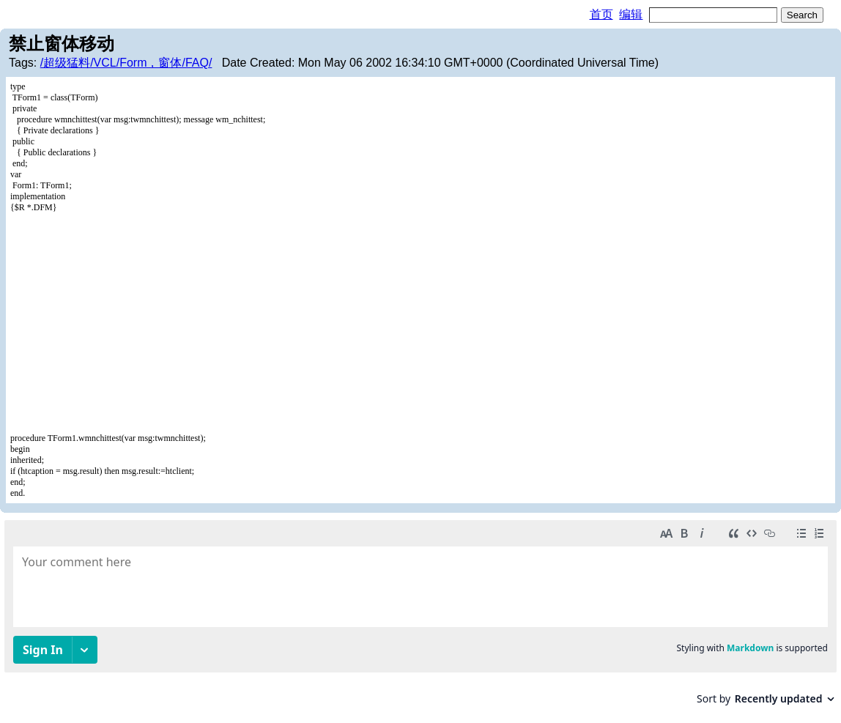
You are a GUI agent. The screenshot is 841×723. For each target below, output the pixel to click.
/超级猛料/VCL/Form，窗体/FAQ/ (126, 62)
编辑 (630, 14)
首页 (601, 14)
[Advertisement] (420, 323)
